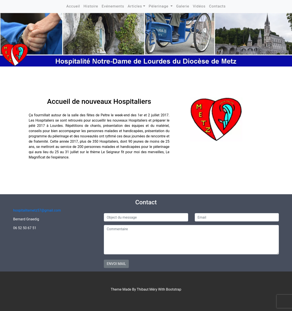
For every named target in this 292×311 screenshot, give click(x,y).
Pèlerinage (159, 6)
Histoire (90, 6)
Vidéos (199, 6)
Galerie (182, 6)
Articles (135, 6)
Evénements (113, 6)
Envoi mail (116, 264)
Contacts (217, 6)
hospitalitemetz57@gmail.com (37, 210)
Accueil (73, 6)
